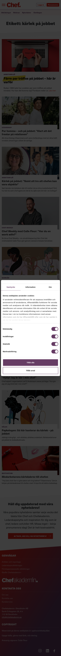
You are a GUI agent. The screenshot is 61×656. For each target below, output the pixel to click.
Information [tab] (30, 287)
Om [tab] (50, 287)
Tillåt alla (30, 362)
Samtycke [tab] (11, 287)
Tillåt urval (30, 370)
